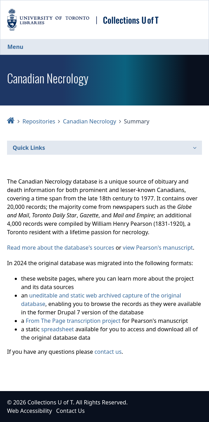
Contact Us (70, 411)
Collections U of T (50, 402)
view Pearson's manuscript (158, 247)
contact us (108, 352)
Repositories (38, 121)
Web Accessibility (29, 411)
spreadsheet (57, 329)
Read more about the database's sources (60, 247)
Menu (15, 47)
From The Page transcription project (73, 321)
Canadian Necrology (89, 121)
